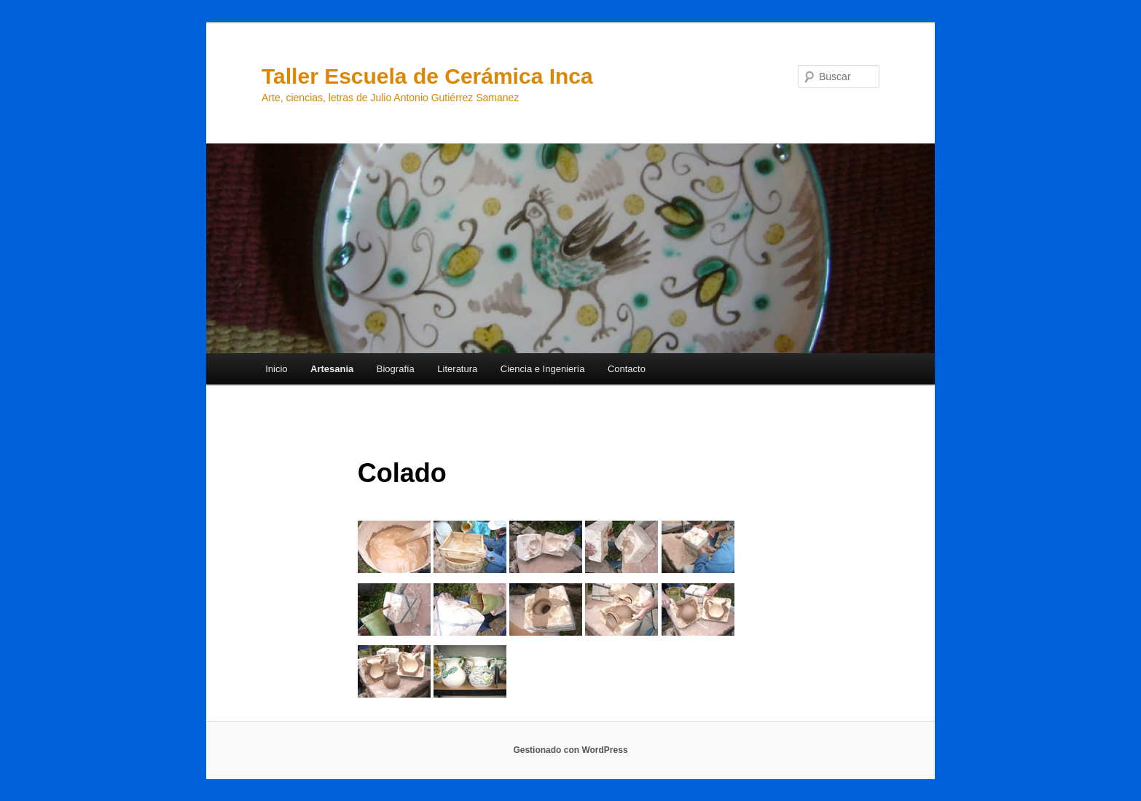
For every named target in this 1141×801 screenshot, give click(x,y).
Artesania (331, 368)
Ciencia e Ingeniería (543, 368)
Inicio (276, 368)
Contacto (627, 368)
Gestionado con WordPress (570, 750)
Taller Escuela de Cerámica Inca (427, 76)
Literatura (457, 368)
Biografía (396, 368)
